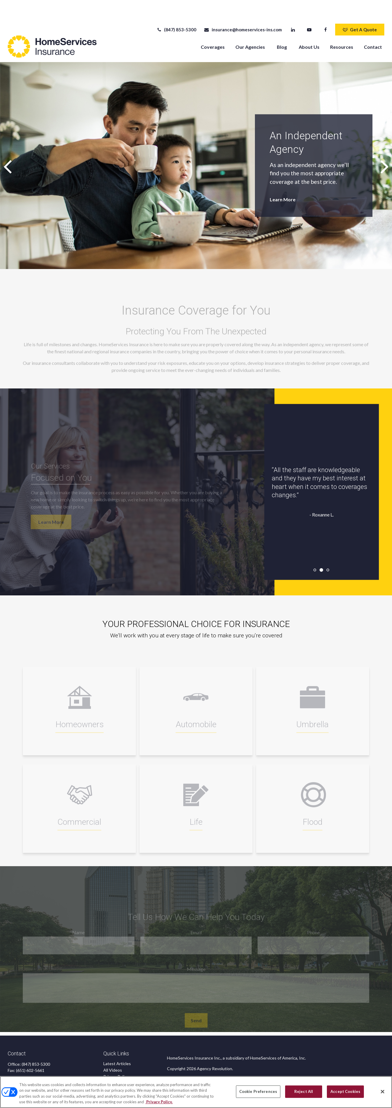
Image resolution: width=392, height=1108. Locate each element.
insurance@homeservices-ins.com (243, 11)
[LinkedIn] (293, 12)
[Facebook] (325, 12)
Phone (313, 918)
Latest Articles (117, 1045)
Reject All (303, 1091)
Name (78, 918)
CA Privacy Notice (120, 1065)
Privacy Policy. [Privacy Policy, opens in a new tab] (159, 1101)
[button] (212, 28)
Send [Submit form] (196, 1007)
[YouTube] (309, 12)
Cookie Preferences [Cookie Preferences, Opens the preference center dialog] (258, 1091)
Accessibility (115, 1071)
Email (196, 918)
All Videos (112, 1052)
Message (196, 955)
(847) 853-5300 (176, 11)
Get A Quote (360, 11)
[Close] (382, 1091)
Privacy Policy (115, 1058)
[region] (196, 1092)
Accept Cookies (345, 1091)
